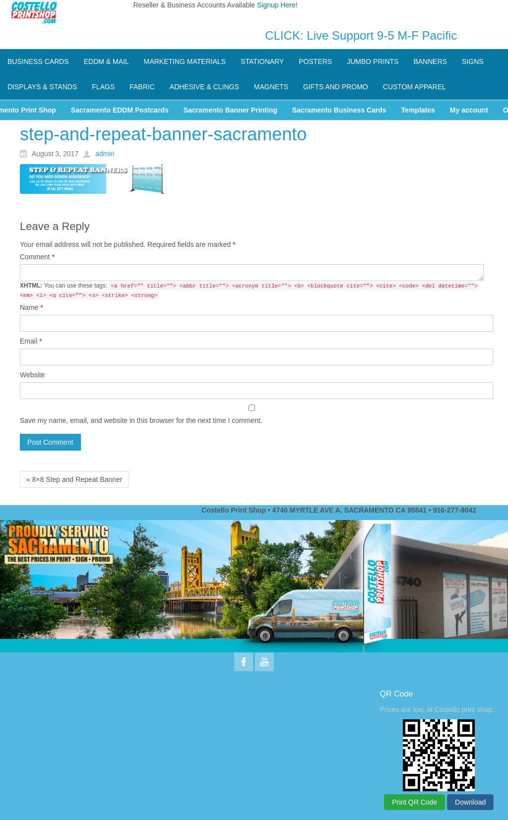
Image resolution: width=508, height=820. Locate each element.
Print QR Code (414, 802)
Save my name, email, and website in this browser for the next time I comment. (141, 420)
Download (470, 802)
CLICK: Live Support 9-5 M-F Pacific (361, 35)
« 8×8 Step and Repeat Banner (74, 479)
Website (32, 375)
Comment (37, 257)
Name (31, 307)
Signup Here (276, 5)
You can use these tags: (249, 290)
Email (31, 341)
